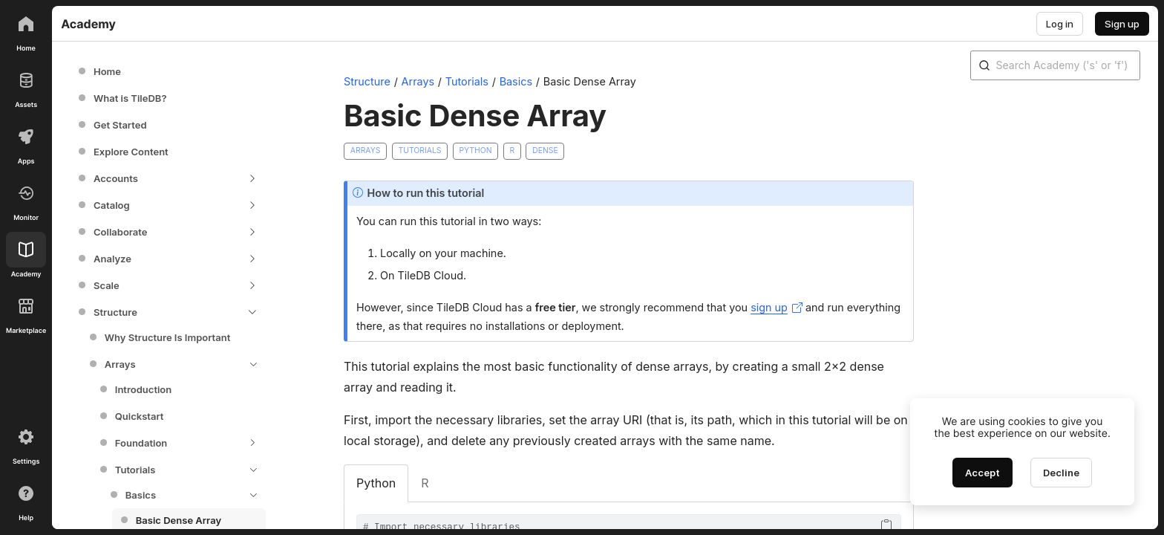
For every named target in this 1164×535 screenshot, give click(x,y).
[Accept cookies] (982, 472)
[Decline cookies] (1061, 472)
